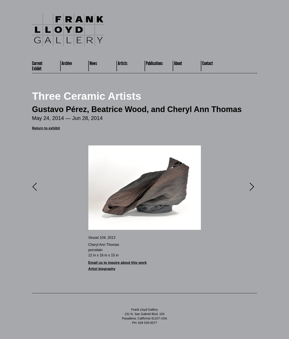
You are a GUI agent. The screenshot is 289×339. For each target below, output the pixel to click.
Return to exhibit (46, 128)
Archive (67, 63)
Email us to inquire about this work (117, 263)
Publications (154, 63)
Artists (122, 63)
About (178, 63)
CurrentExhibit (37, 66)
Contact (207, 63)
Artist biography (102, 269)
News (93, 63)
